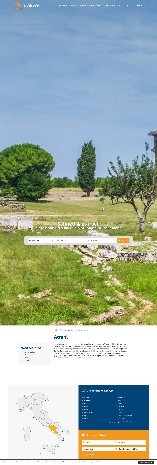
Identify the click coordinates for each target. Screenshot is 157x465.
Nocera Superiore (124, 387)
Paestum (120, 396)
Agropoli (87, 390)
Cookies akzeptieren (146, 462)
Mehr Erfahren (106, 462)
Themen (82, 5)
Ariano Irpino (88, 402)
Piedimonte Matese (124, 405)
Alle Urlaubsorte (31, 352)
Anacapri (87, 399)
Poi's (126, 5)
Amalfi (86, 396)
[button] (41, 240)
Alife (85, 393)
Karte (27, 360)
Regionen (63, 5)
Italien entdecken (112, 5)
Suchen (123, 240)
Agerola (87, 387)
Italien (56, 330)
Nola (119, 390)
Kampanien (78, 330)
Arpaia (86, 405)
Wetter (137, 5)
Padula (119, 393)
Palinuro (120, 399)
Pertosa (120, 402)
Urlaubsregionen (66, 330)
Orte (73, 5)
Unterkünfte (95, 5)
